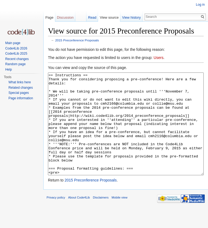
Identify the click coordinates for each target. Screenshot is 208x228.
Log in (200, 4)
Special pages (18, 93)
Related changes (20, 88)
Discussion (65, 17)
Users (159, 57)
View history (131, 17)
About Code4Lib (79, 217)
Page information (20, 98)
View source (109, 17)
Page (49, 17)
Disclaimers (101, 217)
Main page (12, 43)
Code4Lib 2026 (16, 48)
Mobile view (119, 217)
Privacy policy (56, 217)
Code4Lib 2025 (16, 53)
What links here (19, 82)
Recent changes (17, 59)
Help (8, 69)
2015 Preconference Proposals (77, 40)
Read (92, 17)
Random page (15, 64)
